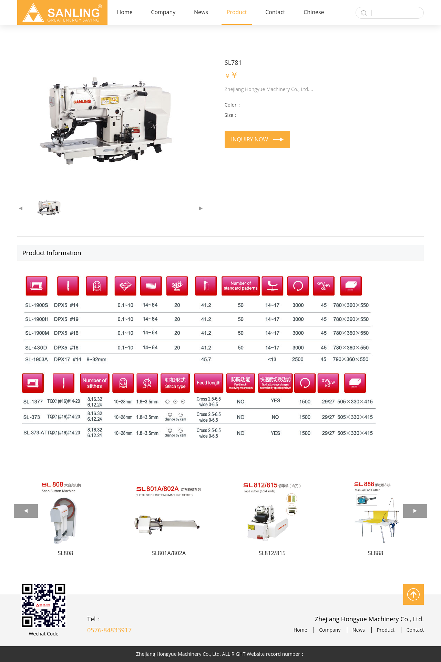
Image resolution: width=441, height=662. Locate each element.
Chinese (314, 12)
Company (163, 12)
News (201, 12)
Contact (275, 12)
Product (237, 12)
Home (124, 12)
